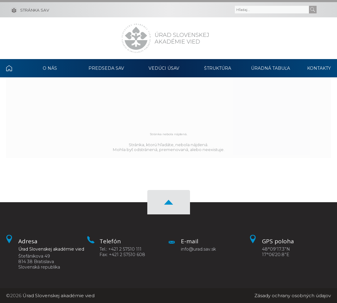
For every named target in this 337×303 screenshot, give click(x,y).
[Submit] (313, 9)
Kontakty (319, 68)
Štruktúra (217, 68)
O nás (50, 68)
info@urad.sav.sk (198, 249)
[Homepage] (136, 38)
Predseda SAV (106, 68)
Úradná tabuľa (270, 68)
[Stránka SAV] (30, 9)
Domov (14, 68)
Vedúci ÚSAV (164, 68)
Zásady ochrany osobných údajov (292, 295)
